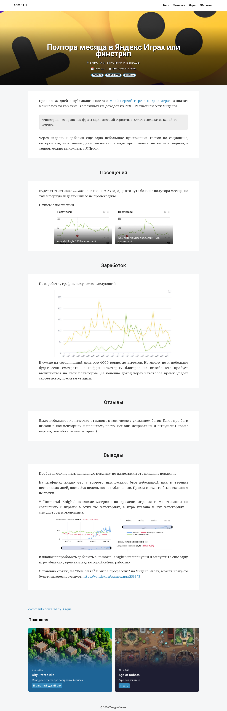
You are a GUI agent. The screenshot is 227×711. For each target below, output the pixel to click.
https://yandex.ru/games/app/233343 (111, 576)
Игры (192, 5)
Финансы (129, 75)
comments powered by (50, 609)
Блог (166, 5)
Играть (124, 685)
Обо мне (206, 5)
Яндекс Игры (113, 75)
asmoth (20, 5)
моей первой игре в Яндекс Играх (140, 101)
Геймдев (97, 75)
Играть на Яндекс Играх (47, 685)
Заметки (179, 5)
